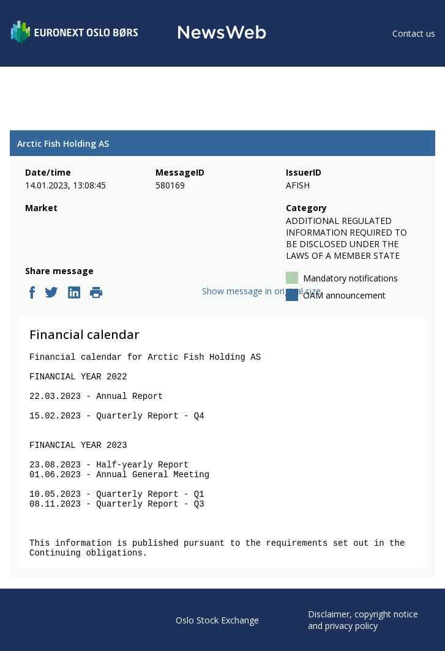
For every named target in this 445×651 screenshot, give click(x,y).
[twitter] (51, 293)
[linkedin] (74, 293)
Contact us (413, 33)
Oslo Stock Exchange (217, 620)
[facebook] (32, 293)
